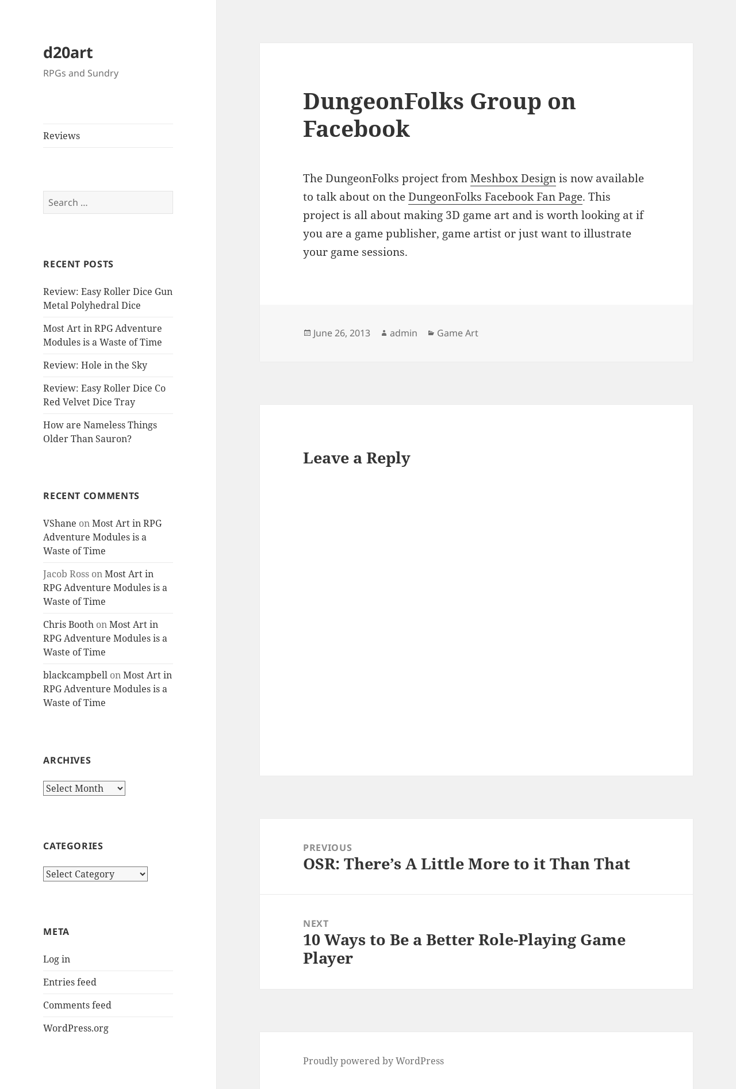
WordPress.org (76, 1028)
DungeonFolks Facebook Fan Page (495, 196)
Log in (56, 959)
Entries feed (70, 982)
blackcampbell (75, 675)
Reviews (61, 135)
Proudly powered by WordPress (373, 1061)
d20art (68, 52)
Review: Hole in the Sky (95, 365)
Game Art (457, 333)
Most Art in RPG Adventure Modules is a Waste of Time (102, 537)
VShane (59, 523)
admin (403, 333)
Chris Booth (68, 624)
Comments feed (77, 1005)
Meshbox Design (513, 178)
